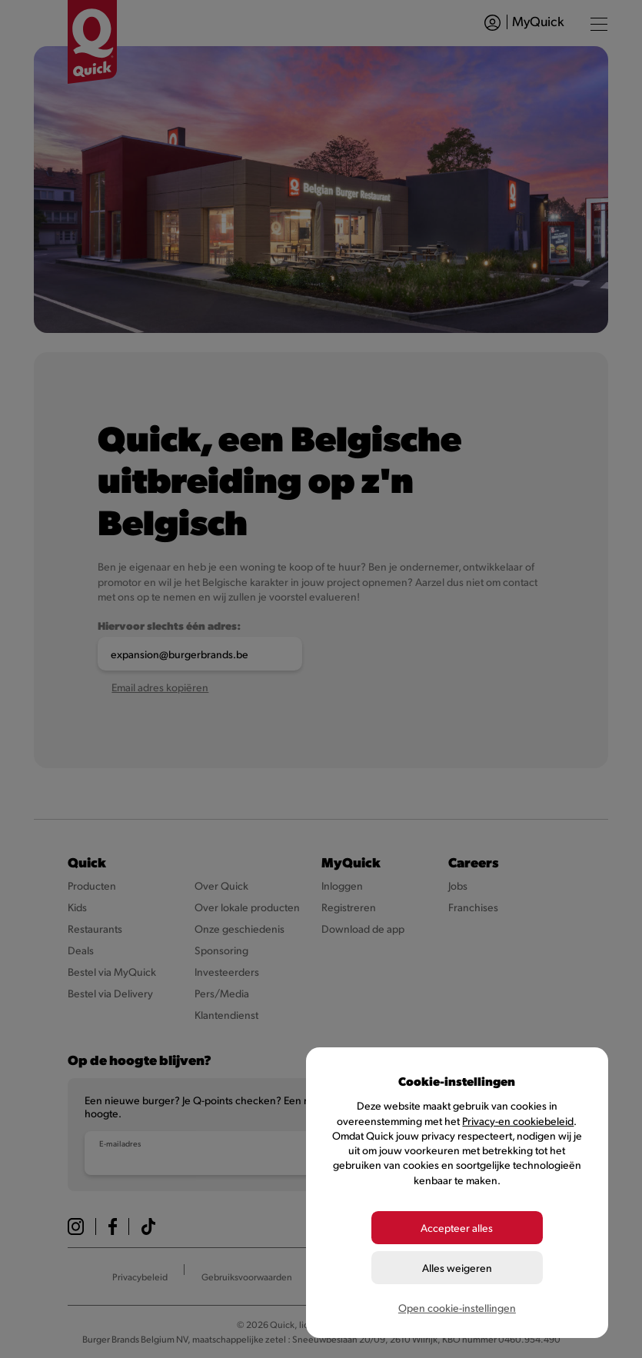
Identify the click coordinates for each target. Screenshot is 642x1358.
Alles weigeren (457, 1267)
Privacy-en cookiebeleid (518, 1120)
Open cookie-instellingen (457, 1307)
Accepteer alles (457, 1227)
